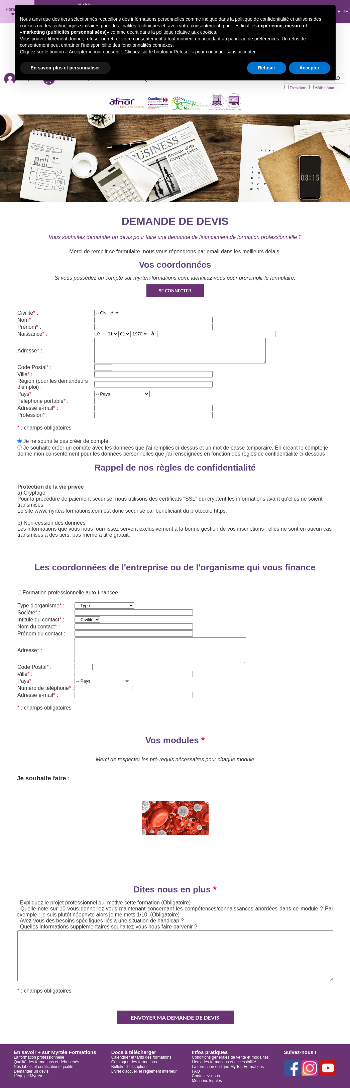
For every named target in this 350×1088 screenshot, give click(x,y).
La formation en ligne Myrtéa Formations (228, 1066)
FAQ (196, 1071)
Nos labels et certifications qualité (43, 1066)
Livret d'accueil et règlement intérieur (144, 1071)
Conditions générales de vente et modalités (230, 1057)
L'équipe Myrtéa (28, 1076)
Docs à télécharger (133, 1052)
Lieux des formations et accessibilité (224, 1062)
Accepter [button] (310, 67)
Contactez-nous (206, 1076)
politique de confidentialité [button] (262, 19)
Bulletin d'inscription (129, 1066)
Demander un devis (31, 1071)
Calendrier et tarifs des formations (141, 1057)
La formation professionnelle (39, 1057)
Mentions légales (207, 1080)
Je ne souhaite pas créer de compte (65, 441)
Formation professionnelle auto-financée (69, 592)
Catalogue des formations (134, 1062)
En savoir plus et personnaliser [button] (65, 67)
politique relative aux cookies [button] (186, 32)
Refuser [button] (266, 67)
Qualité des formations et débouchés (46, 1062)
